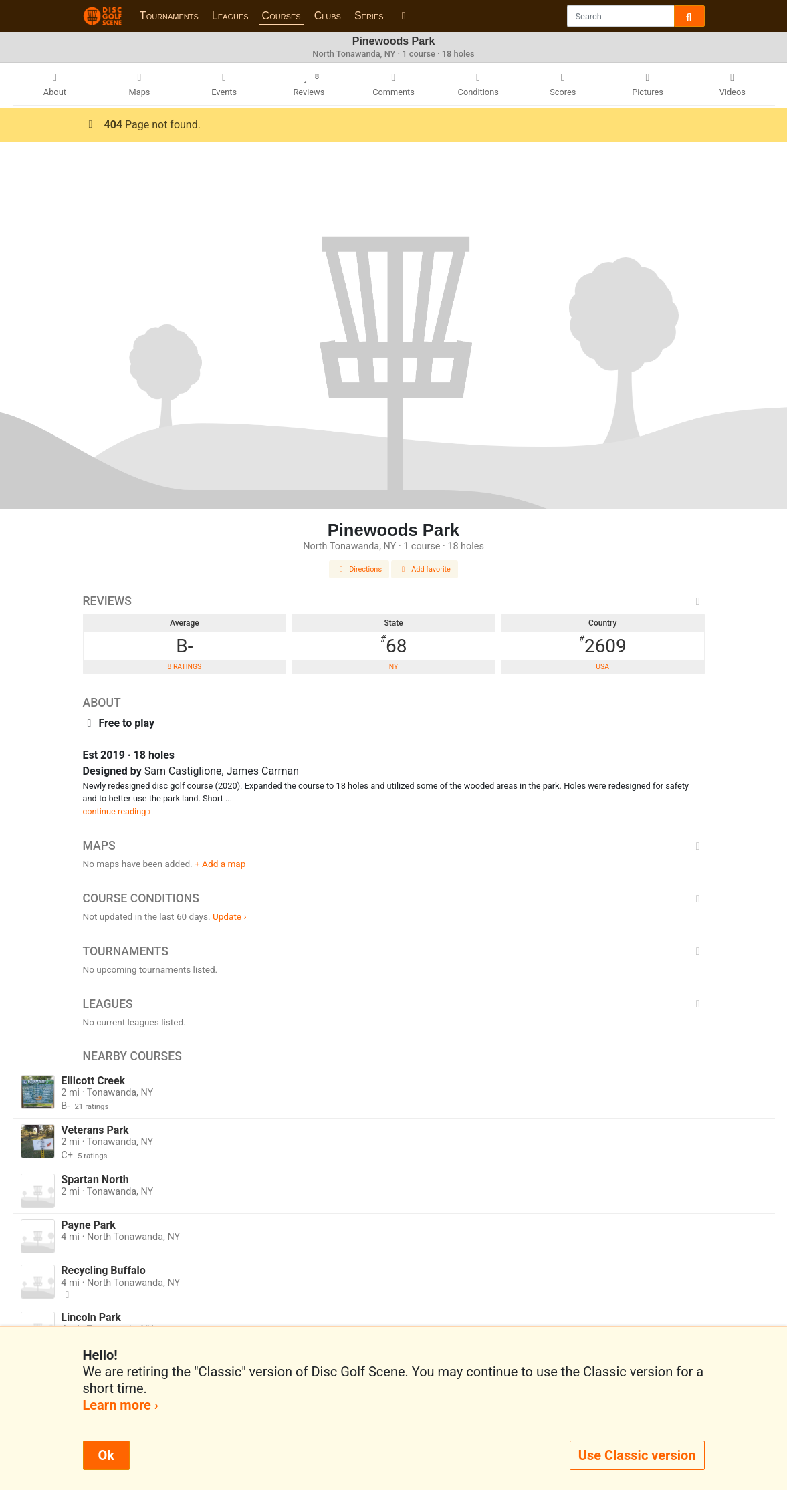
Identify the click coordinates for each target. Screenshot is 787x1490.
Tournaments (169, 15)
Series (369, 15)
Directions (359, 569)
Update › (230, 916)
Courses (281, 15)
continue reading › (117, 811)
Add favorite (425, 569)
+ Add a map (220, 863)
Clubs (327, 15)
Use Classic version (637, 1455)
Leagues (230, 15)
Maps (394, 845)
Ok (106, 1455)
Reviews (394, 601)
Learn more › (120, 1405)
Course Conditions (394, 898)
